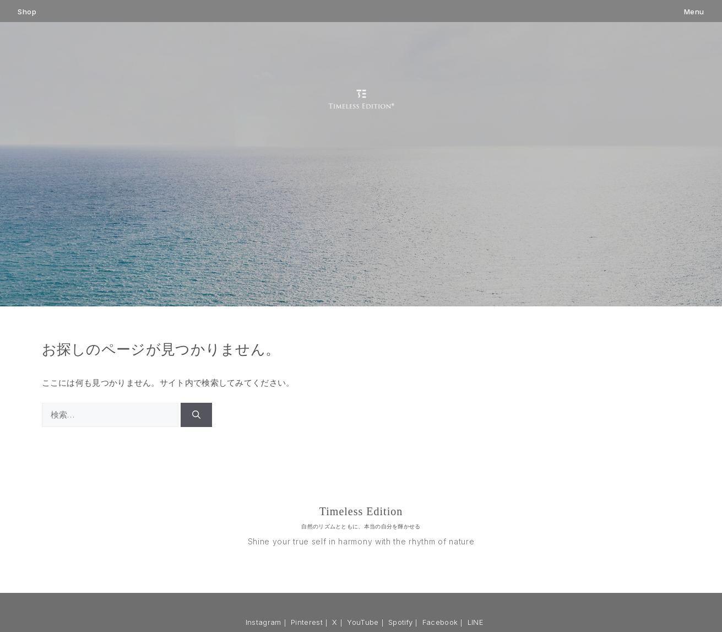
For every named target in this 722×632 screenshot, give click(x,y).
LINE (476, 622)
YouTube (362, 622)
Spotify (400, 622)
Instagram (263, 622)
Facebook (440, 622)
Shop (27, 11)
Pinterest (307, 622)
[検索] (196, 415)
